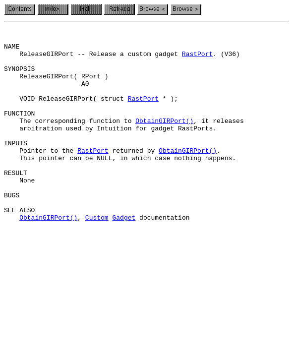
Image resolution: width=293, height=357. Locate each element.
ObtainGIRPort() (164, 139)
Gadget (123, 255)
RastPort (197, 59)
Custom (97, 255)
